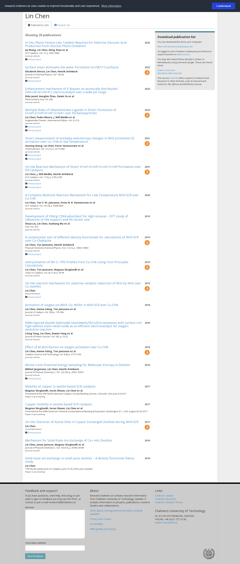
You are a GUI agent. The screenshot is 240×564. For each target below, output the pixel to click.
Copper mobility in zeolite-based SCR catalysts (58, 404)
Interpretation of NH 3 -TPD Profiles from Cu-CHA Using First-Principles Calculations (76, 263)
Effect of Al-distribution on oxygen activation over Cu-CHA (66, 347)
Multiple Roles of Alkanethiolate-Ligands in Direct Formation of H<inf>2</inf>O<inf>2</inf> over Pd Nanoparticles (70, 111)
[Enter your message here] (55, 524)
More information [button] (111, 5)
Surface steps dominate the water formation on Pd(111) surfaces (72, 67)
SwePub (174, 78)
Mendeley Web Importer (170, 73)
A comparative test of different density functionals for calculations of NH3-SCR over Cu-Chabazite (81, 238)
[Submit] (35, 556)
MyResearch (183, 54)
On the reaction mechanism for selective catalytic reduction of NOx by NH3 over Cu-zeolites (83, 284)
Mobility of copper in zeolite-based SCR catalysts (60, 386)
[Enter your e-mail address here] (55, 548)
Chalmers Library (164, 495)
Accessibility (96, 524)
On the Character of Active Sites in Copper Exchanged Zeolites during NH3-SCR (81, 422)
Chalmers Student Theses (169, 502)
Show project (34, 59)
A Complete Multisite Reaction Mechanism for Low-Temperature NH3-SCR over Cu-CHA (82, 196)
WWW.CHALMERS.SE (166, 522)
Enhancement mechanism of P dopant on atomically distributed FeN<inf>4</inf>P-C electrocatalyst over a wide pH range (71, 90)
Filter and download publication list (175, 46)
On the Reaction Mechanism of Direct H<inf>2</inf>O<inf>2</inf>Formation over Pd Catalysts (83, 168)
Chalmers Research (165, 498)
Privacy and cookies (100, 518)
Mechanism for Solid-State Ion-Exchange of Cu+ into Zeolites (68, 440)
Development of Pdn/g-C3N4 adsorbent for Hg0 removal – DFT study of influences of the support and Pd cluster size (76, 218)
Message (29, 507)
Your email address (35, 543)
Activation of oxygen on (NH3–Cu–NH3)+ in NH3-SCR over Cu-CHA (71, 305)
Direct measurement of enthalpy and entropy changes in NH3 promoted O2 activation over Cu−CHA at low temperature (79, 140)
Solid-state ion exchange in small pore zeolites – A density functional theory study (79, 460)
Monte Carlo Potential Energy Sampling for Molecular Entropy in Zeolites (77, 365)
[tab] (38, 25)
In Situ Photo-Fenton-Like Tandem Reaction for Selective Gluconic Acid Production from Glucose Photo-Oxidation (75, 44)
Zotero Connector (166, 70)
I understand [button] (223, 6)
